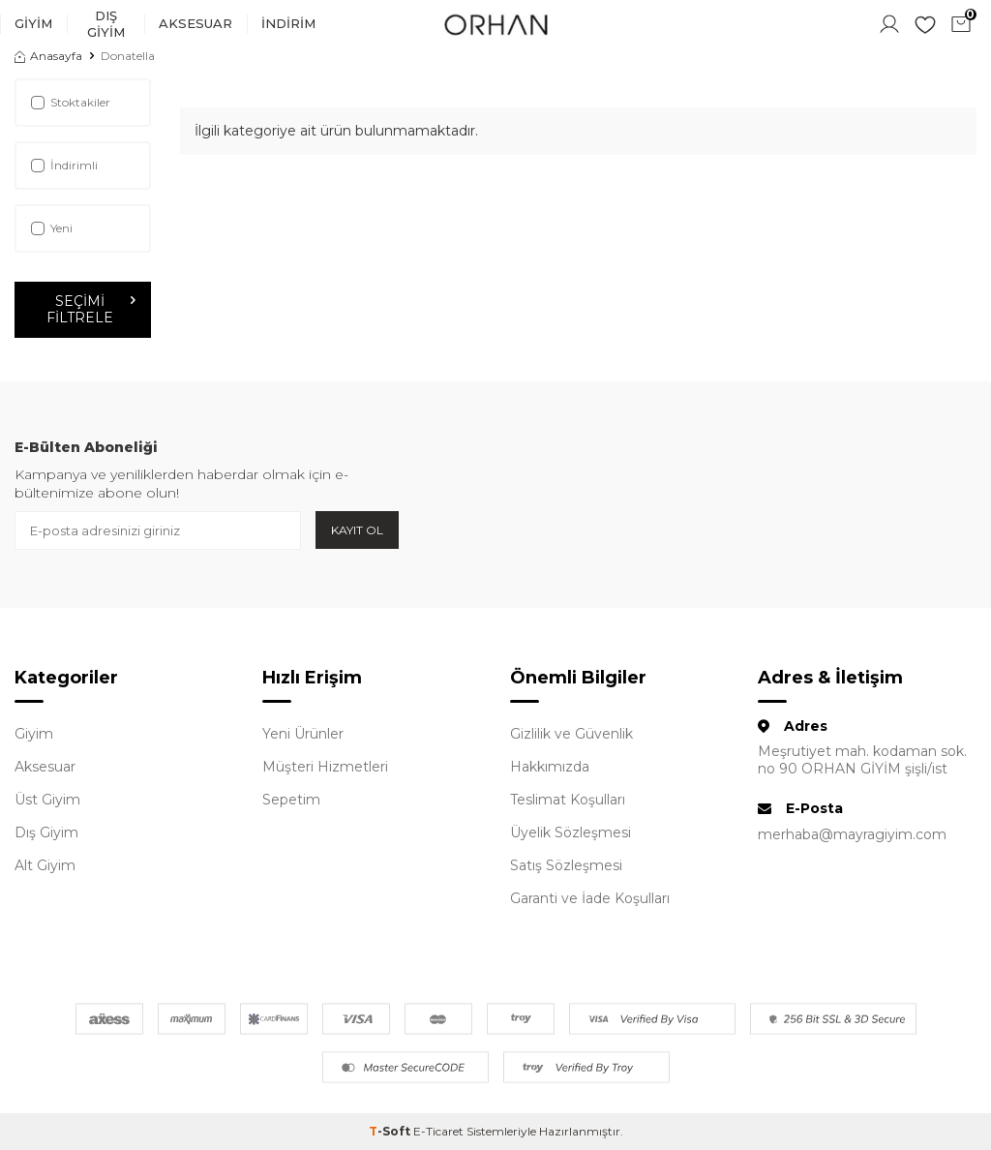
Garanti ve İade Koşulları (590, 898)
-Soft (391, 1131)
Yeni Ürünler (303, 733)
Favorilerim (925, 24)
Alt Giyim (45, 865)
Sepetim (291, 799)
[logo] (495, 24)
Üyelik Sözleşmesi (570, 832)
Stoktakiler (70, 102)
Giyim (33, 23)
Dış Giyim (106, 24)
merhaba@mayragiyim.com (852, 834)
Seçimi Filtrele (90, 309)
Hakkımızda (549, 766)
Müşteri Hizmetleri (325, 766)
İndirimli (64, 165)
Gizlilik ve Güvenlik (571, 733)
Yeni (52, 228)
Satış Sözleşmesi (566, 865)
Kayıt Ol (357, 530)
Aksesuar (195, 23)
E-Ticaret (438, 1131)
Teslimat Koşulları (567, 799)
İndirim (288, 23)
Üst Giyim (47, 799)
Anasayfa (48, 55)
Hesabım (889, 24)
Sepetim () (962, 22)
